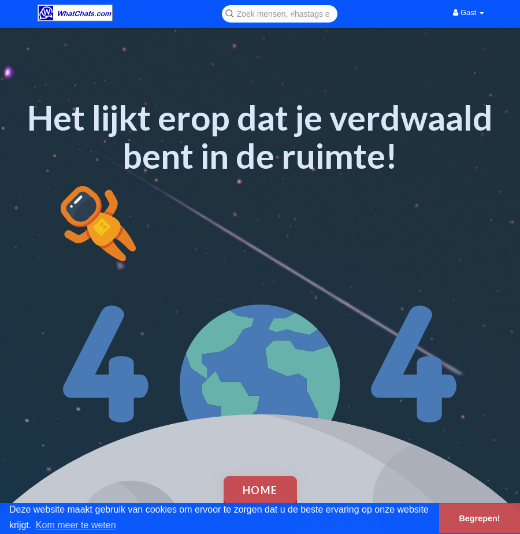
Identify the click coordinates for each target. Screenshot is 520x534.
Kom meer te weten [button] (76, 525)
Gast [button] (468, 12)
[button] (279, 13)
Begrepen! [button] (479, 518)
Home (260, 490)
